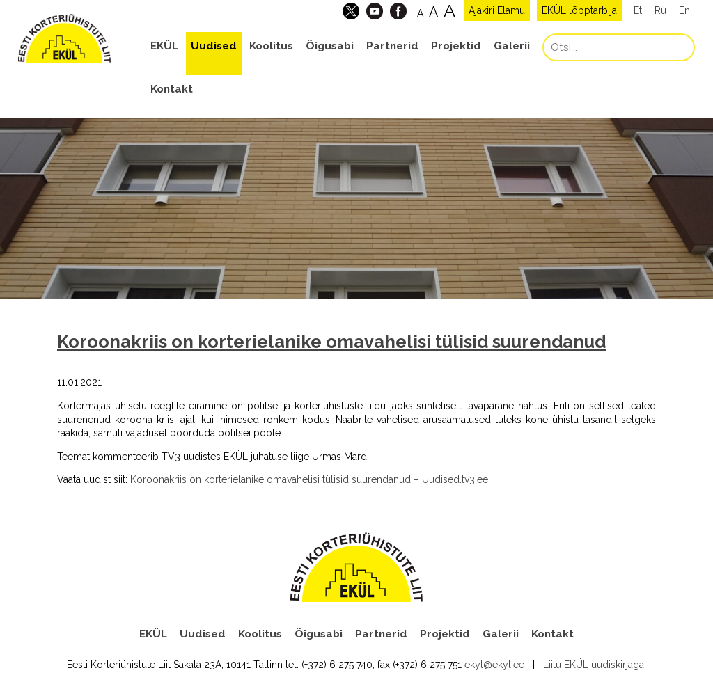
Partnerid (392, 46)
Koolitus (271, 46)
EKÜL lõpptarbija (579, 10)
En (684, 10)
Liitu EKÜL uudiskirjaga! (594, 664)
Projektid (456, 46)
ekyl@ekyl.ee (494, 664)
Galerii (512, 46)
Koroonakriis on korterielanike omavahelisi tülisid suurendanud (331, 341)
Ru (660, 10)
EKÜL (164, 46)
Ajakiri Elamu (497, 10)
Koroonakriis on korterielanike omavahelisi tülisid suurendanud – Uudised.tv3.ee (309, 479)
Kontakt (171, 89)
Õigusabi (330, 46)
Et (638, 10)
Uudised (214, 46)
